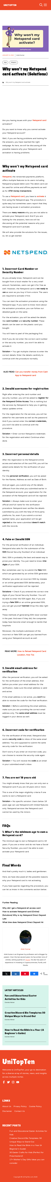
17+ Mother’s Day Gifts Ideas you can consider (27, 1161)
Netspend (13, 62)
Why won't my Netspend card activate (18, 82)
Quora (27, 960)
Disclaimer (7, 1111)
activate (40, 196)
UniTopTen (10, 5)
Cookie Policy (35, 1106)
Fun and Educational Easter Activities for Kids (28, 1133)
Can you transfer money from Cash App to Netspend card (31, 373)
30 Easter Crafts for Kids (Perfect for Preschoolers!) (27, 1154)
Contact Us (19, 1111)
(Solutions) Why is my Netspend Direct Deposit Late (24, 917)
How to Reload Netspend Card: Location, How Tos (31, 653)
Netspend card (39, 120)
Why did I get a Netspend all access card (21, 908)
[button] (41, 5)
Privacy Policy (20, 1106)
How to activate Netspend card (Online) (20, 911)
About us (6, 1106)
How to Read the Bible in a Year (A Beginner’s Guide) (26, 1147)
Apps (5, 62)
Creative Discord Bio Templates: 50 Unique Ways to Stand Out (26, 1140)
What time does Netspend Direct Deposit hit (22, 922)
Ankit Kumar (20, 55)
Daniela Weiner (10, 1002)
